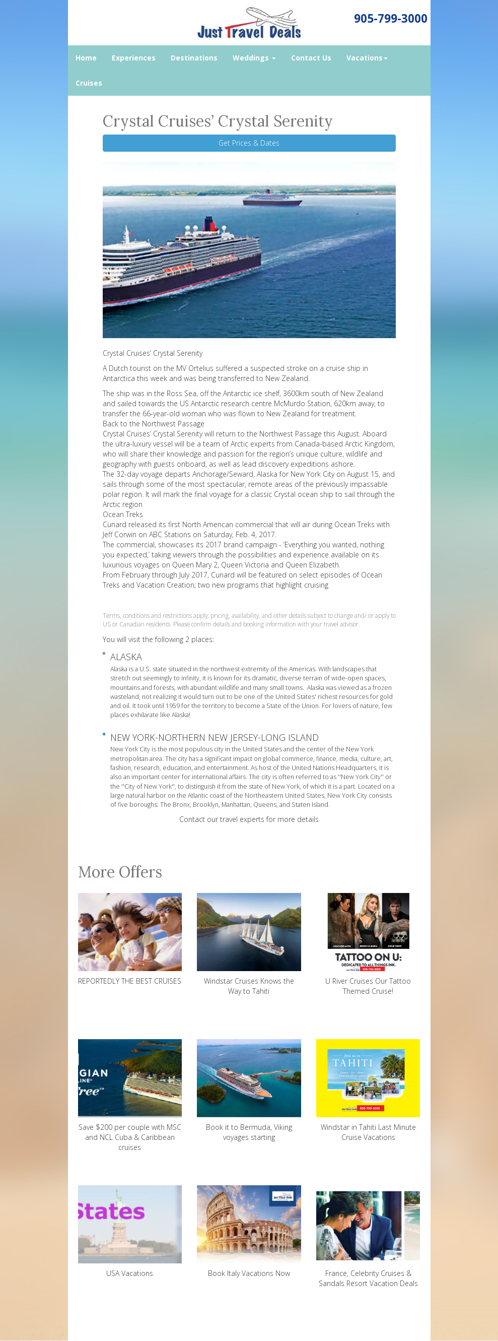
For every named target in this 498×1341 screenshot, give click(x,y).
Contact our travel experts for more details (249, 819)
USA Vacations (130, 1231)
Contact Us (311, 57)
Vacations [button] (367, 57)
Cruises (89, 83)
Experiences (134, 57)
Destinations (194, 57)
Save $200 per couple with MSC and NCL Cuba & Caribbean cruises (130, 1095)
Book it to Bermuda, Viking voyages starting (249, 1090)
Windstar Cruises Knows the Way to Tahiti (249, 944)
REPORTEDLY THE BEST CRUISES (130, 939)
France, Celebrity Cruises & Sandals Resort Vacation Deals (368, 1236)
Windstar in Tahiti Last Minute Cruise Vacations (368, 1090)
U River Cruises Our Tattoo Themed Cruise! (368, 944)
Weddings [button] (254, 57)
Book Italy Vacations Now (249, 1231)
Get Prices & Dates (249, 143)
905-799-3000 (391, 18)
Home (86, 57)
